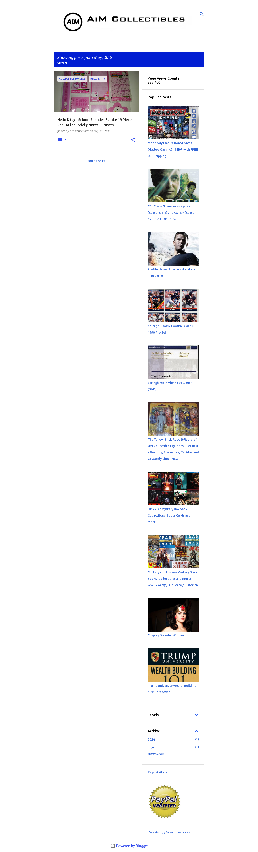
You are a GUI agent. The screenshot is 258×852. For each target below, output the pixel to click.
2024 (151, 739)
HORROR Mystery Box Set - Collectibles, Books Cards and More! (169, 515)
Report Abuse (158, 772)
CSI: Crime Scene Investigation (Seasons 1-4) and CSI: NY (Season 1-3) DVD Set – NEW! (172, 212)
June (154, 747)
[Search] (201, 14)
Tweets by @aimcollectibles (169, 832)
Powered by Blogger (129, 846)
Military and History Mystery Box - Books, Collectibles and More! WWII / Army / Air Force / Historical (173, 578)
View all (63, 63)
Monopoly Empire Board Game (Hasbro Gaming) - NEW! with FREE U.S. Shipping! (173, 149)
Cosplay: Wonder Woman (166, 635)
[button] (133, 140)
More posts (96, 161)
